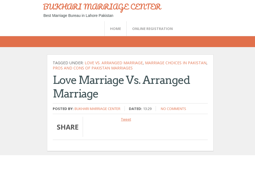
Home (115, 28)
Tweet (126, 119)
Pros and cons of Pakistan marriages (93, 68)
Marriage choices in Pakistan (175, 62)
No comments (173, 108)
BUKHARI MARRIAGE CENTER (102, 7)
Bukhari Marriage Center (97, 108)
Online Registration (152, 28)
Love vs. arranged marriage (114, 62)
